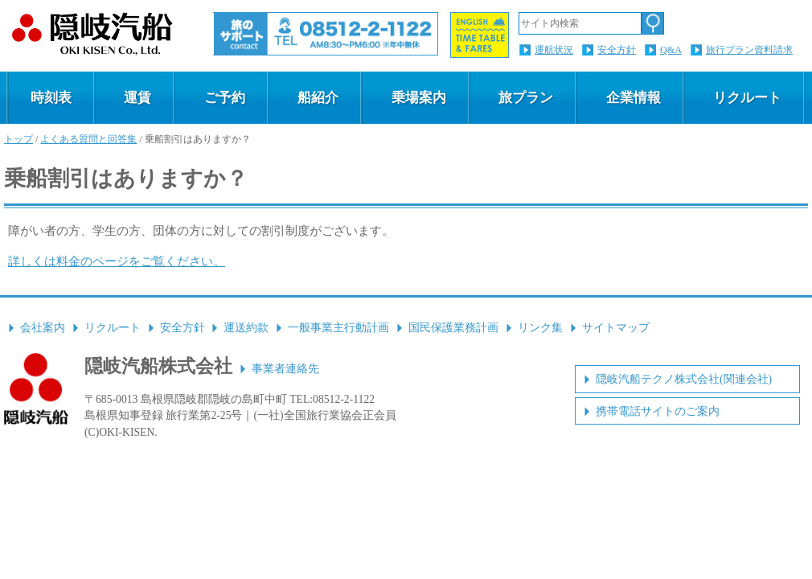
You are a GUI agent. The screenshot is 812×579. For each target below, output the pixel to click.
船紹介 (317, 97)
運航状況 (554, 49)
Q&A (671, 49)
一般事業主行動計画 (338, 328)
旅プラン (525, 97)
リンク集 (540, 328)
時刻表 (51, 97)
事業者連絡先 (285, 369)
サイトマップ (616, 328)
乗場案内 (419, 97)
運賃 (137, 97)
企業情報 (633, 97)
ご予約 (224, 97)
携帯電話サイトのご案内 (658, 411)
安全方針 (616, 49)
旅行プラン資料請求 (749, 49)
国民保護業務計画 (453, 328)
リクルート (747, 97)
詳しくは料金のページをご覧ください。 (116, 261)
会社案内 (42, 328)
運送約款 (246, 328)
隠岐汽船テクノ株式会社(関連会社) (684, 379)
